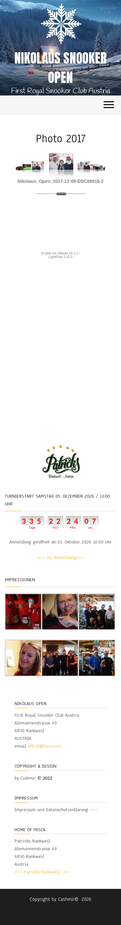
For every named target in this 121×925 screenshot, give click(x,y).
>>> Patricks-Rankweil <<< (42, 872)
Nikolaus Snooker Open (60, 67)
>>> (93, 810)
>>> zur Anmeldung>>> (60, 557)
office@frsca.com (44, 746)
